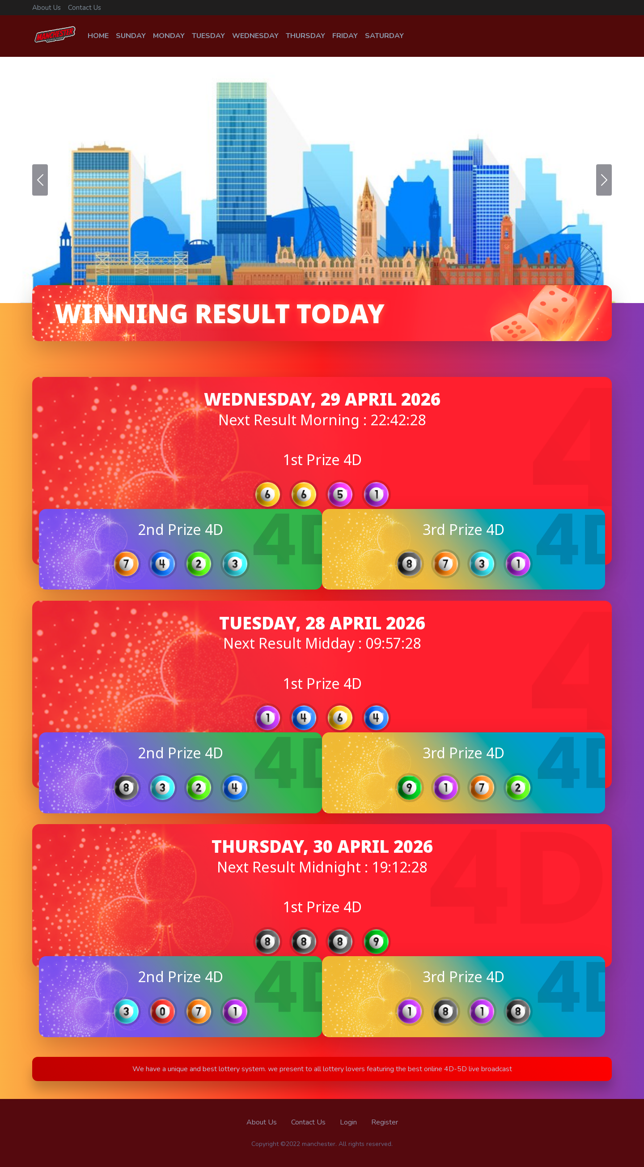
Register (384, 1122)
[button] (40, 180)
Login (348, 1122)
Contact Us (84, 7)
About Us (46, 7)
